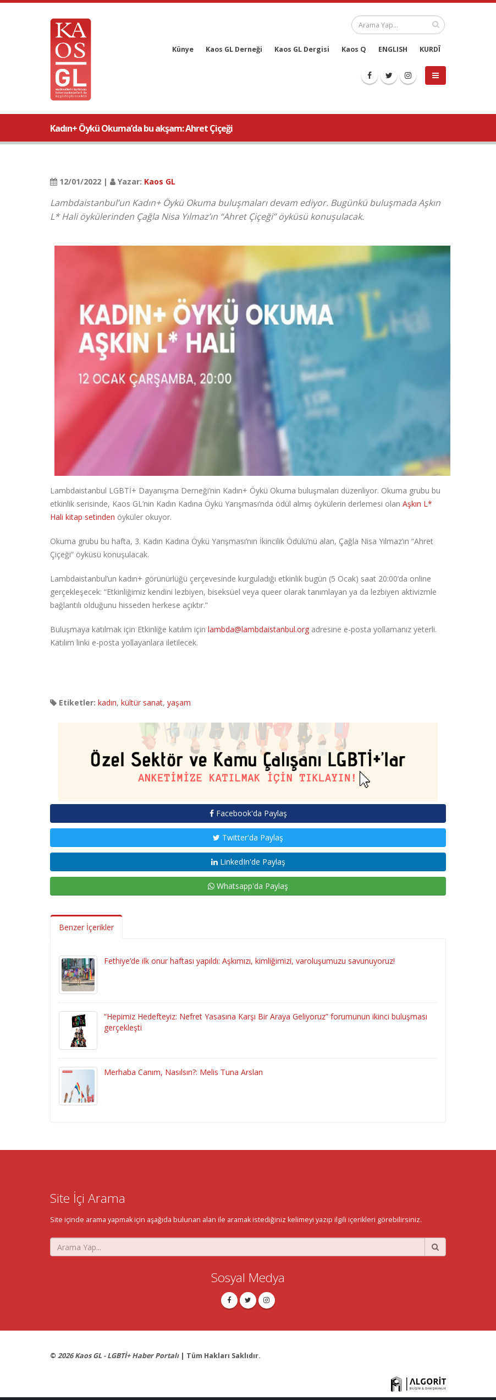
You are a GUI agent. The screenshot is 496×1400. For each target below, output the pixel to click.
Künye (183, 49)
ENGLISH (392, 49)
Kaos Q (353, 49)
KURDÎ (430, 49)
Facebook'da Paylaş (248, 813)
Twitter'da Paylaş (248, 837)
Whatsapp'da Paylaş (248, 886)
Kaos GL (159, 181)
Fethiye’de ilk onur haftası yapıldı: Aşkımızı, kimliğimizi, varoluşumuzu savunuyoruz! (249, 961)
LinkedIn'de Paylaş (248, 861)
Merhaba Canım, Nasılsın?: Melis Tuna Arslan (183, 1072)
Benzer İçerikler (86, 927)
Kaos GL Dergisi (301, 49)
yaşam (179, 702)
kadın (107, 702)
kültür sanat (142, 702)
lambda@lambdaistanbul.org (258, 629)
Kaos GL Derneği (234, 49)
